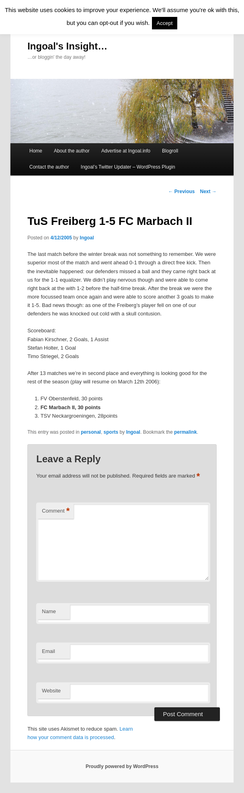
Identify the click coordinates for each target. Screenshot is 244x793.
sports (111, 432)
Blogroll (170, 151)
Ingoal (87, 238)
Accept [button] (165, 23)
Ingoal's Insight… (67, 46)
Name (49, 611)
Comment (56, 511)
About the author (72, 151)
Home (35, 151)
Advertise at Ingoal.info (125, 151)
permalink (185, 432)
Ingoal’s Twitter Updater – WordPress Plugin (128, 167)
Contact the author (49, 167)
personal (91, 432)
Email (48, 651)
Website (51, 691)
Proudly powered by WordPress (122, 766)
